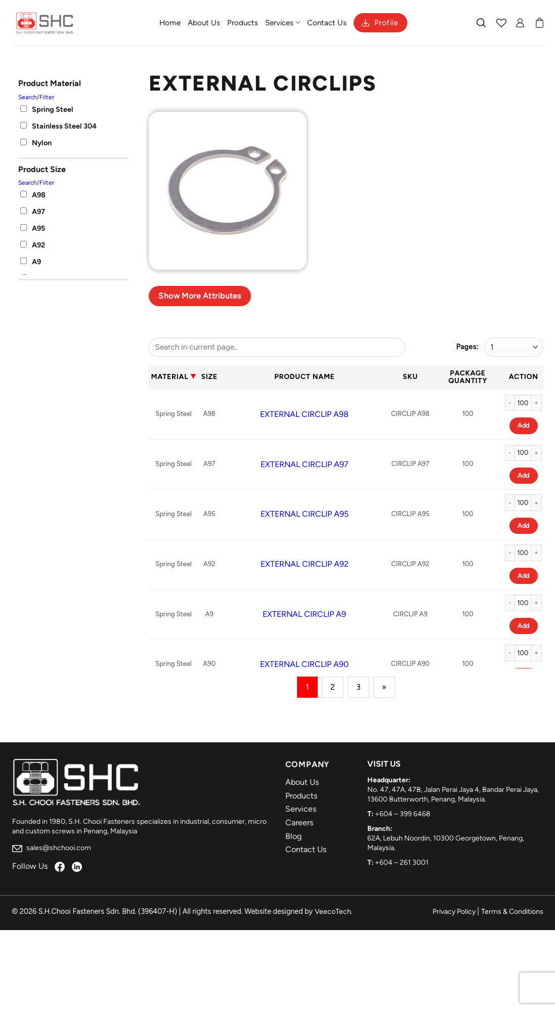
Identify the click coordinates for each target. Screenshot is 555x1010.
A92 (32, 244)
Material (170, 376)
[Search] (481, 22)
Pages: (467, 346)
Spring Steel (46, 109)
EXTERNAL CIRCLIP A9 (304, 614)
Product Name (304, 376)
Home (170, 22)
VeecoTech (333, 911)
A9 (30, 261)
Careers (299, 822)
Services (282, 22)
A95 (32, 228)
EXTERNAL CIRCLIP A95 (305, 514)
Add (524, 425)
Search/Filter (36, 97)
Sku (410, 376)
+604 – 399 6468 (403, 814)
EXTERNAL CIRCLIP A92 (305, 564)
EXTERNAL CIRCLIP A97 (305, 464)
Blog (293, 836)
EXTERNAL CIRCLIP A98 (304, 414)
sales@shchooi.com (51, 848)
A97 (32, 211)
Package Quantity (467, 377)
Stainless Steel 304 (58, 126)
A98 (33, 194)
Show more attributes (199, 296)
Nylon (36, 142)
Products (242, 22)
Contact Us (327, 22)
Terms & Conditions (512, 911)
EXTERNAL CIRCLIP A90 (304, 664)
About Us (204, 22)
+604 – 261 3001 (402, 862)
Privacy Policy (454, 911)
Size (209, 376)
